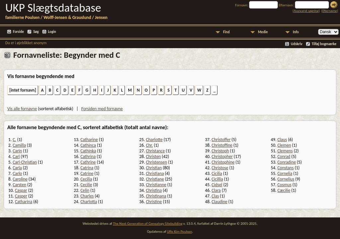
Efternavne (329, 11)
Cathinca (88, 145)
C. (14, 139)
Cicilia (217, 173)
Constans (285, 168)
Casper (21, 196)
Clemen (284, 145)
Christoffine (222, 145)
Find (226, 32)
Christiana (155, 173)
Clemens (285, 151)
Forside (18, 32)
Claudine (219, 201)
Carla (17, 168)
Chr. (149, 145)
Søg (36, 32)
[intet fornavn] (22, 90)
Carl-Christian (25, 162)
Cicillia (217, 179)
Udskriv (296, 44)
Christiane (155, 179)
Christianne (156, 185)
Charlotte (154, 139)
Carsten (19, 185)
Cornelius (285, 179)
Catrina (86, 168)
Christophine (223, 162)
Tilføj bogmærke (324, 44)
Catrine (86, 173)
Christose (220, 168)
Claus (282, 139)
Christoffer (221, 139)
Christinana (156, 196)
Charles (87, 196)
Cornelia (284, 173)
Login (52, 32)
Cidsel (217, 185)
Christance (155, 151)
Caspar (21, 190)
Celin (84, 190)
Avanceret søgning (306, 11)
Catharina (23, 201)
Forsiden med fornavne (102, 109)
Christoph (220, 151)
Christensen (156, 162)
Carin (17, 151)
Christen (153, 156)
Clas (215, 196)
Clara (216, 190)
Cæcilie (283, 190)
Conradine (286, 162)
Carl (16, 156)
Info (296, 32)
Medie (263, 32)
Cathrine (88, 162)
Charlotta (88, 201)
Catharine (89, 139)
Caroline (20, 179)
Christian (154, 168)
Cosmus (284, 185)
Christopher (222, 156)
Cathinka (88, 151)
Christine (154, 201)
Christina (154, 190)
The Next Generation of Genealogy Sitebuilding (147, 223)
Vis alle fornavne (22, 109)
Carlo (17, 173)
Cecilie (86, 185)
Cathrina (88, 156)
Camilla (19, 145)
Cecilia (86, 179)
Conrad (283, 156)
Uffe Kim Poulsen (179, 231)
